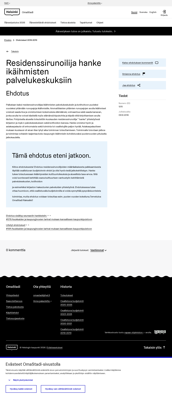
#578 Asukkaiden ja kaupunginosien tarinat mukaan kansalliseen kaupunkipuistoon (49, 219)
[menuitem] (98, 250)
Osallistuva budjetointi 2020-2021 (72, 321)
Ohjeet (99, 22)
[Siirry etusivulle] (19, 12)
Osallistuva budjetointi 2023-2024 (72, 312)
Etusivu (7, 40)
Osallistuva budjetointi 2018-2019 (72, 331)
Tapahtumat (86, 22)
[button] (28, 215)
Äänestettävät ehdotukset (42, 22)
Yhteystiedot (12, 295)
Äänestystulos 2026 (14, 22)
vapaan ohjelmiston (134, 332)
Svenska (143, 12)
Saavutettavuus (14, 301)
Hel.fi (7, 3)
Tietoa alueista (67, 22)
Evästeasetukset (55, 347)
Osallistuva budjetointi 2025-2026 (72, 302)
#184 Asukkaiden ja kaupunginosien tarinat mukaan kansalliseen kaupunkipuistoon (49, 228)
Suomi (134, 12)
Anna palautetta (95, 3)
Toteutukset (66, 295)
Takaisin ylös (155, 347)
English (152, 12)
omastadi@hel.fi (41, 295)
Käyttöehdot (12, 312)
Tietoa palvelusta (15, 306)
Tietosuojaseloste (15, 318)
